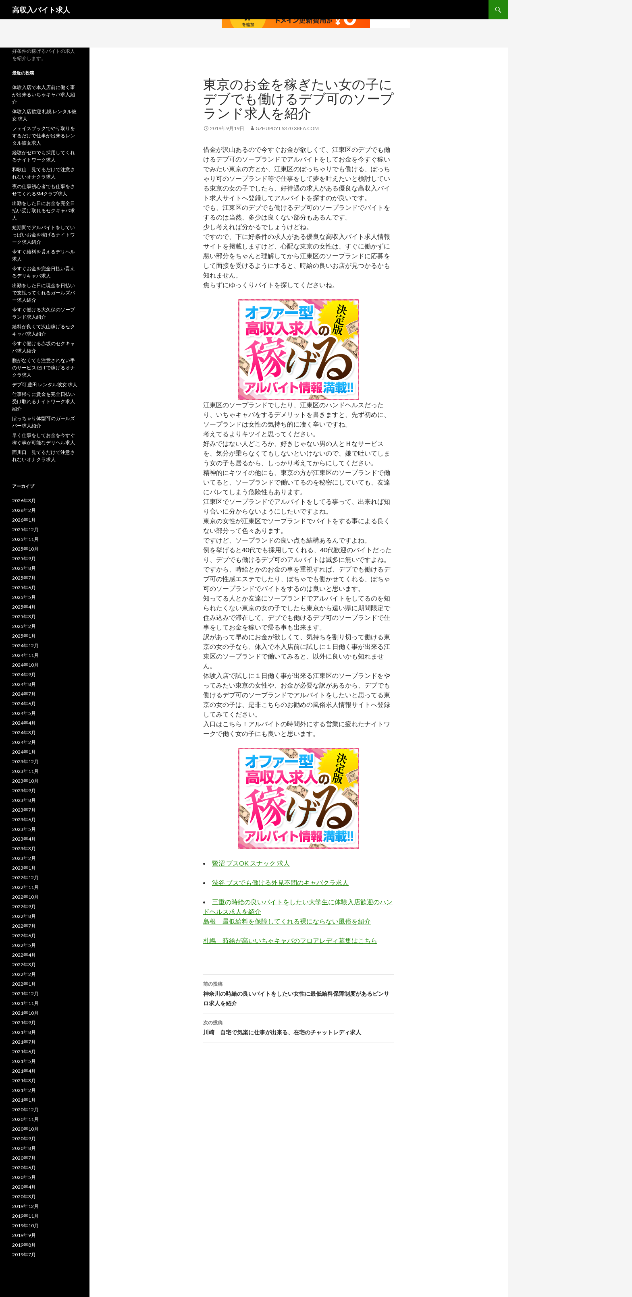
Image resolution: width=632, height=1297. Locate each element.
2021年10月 (25, 1013)
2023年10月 (25, 781)
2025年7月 (24, 578)
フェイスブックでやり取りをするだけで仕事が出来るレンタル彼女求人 (43, 135)
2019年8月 (24, 1245)
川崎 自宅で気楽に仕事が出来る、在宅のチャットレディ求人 (298, 1027)
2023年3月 (24, 848)
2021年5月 (24, 1061)
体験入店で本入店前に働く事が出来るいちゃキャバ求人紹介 (43, 94)
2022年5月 (24, 945)
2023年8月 (24, 800)
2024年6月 (24, 703)
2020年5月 (24, 1177)
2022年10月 (25, 897)
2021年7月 (24, 1042)
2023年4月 (24, 839)
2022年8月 (24, 916)
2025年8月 (24, 568)
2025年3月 (24, 616)
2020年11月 (25, 1119)
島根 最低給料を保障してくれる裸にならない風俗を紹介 (287, 921)
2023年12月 (25, 761)
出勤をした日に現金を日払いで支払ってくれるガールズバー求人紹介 (43, 292)
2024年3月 (24, 732)
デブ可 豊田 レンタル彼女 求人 (44, 384)
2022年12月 (25, 877)
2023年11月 (25, 771)
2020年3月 (24, 1196)
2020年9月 (24, 1138)
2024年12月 (25, 645)
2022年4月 (24, 955)
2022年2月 (24, 974)
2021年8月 (24, 1032)
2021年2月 (24, 1090)
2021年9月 (24, 1022)
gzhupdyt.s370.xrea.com (287, 128)
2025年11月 (25, 539)
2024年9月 (24, 674)
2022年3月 (24, 964)
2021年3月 (24, 1080)
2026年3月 (24, 500)
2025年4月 (24, 607)
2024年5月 (24, 713)
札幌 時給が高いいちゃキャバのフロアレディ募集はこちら (290, 940)
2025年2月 (24, 626)
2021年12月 (25, 993)
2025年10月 (25, 549)
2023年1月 (24, 868)
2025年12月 (25, 529)
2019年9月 (24, 1235)
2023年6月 (24, 819)
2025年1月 (24, 636)
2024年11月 (25, 655)
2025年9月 (24, 558)
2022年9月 (24, 906)
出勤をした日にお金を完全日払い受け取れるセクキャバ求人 (43, 210)
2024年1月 (24, 752)
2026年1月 (24, 520)
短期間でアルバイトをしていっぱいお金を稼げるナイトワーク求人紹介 (43, 234)
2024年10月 (25, 665)
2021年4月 (24, 1071)
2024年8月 (24, 684)
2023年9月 (24, 790)
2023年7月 (24, 810)
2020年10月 (25, 1129)
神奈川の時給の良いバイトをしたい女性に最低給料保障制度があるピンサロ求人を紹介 (298, 993)
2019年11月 (25, 1216)
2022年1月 (24, 984)
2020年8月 (24, 1148)
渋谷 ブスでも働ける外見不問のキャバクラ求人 (280, 882)
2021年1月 (24, 1100)
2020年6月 (24, 1167)
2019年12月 (25, 1206)
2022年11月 (25, 887)
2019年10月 (25, 1225)
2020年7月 (24, 1158)
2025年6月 (24, 587)
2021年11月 (25, 1003)
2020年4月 (24, 1187)
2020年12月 (25, 1109)
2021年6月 (24, 1051)
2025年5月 (24, 597)
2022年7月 (24, 926)
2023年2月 (24, 858)
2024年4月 (24, 723)
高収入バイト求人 (41, 9)
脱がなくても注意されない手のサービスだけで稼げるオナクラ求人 (43, 367)
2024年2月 (24, 742)
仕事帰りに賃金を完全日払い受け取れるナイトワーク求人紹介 (43, 401)
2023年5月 (24, 829)
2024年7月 (24, 694)
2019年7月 (24, 1254)
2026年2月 (24, 510)
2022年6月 (24, 935)
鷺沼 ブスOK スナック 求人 (251, 863)
